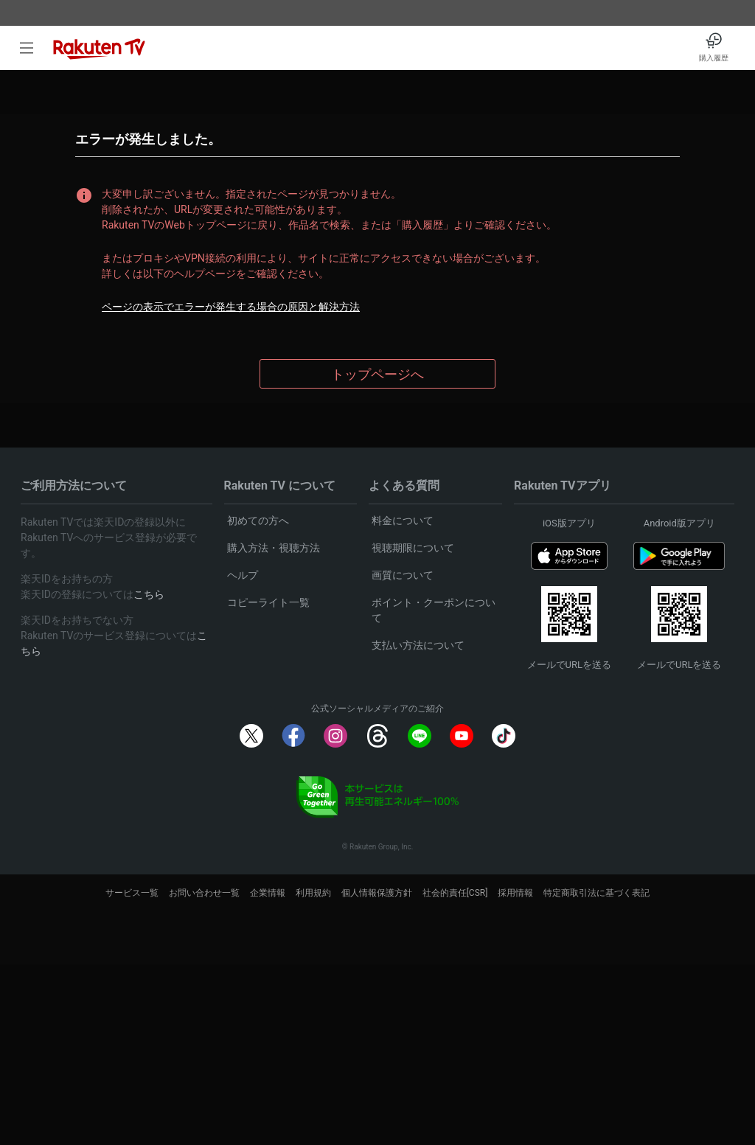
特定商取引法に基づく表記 (596, 893)
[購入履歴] (713, 48)
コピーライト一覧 (268, 602)
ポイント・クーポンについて (433, 610)
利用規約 (313, 893)
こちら (148, 594)
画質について (403, 575)
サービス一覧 (132, 893)
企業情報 (267, 893)
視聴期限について (413, 548)
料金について (403, 520)
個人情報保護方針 (376, 893)
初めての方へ (258, 520)
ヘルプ (242, 575)
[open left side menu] (26, 48)
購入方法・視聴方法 (273, 548)
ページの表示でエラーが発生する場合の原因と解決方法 (231, 307)
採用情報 (515, 893)
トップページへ (377, 374)
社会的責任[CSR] (455, 893)
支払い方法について (418, 645)
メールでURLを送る (569, 664)
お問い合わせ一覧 (204, 893)
